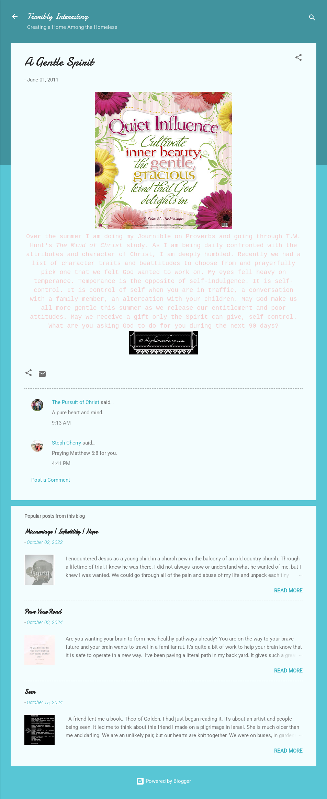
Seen (29, 692)
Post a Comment (50, 480)
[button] (298, 58)
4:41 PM (61, 463)
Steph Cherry (66, 443)
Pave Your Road (42, 612)
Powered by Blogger (163, 781)
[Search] (312, 18)
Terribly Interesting (57, 16)
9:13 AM (61, 423)
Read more (288, 591)
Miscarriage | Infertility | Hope (61, 531)
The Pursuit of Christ (75, 402)
